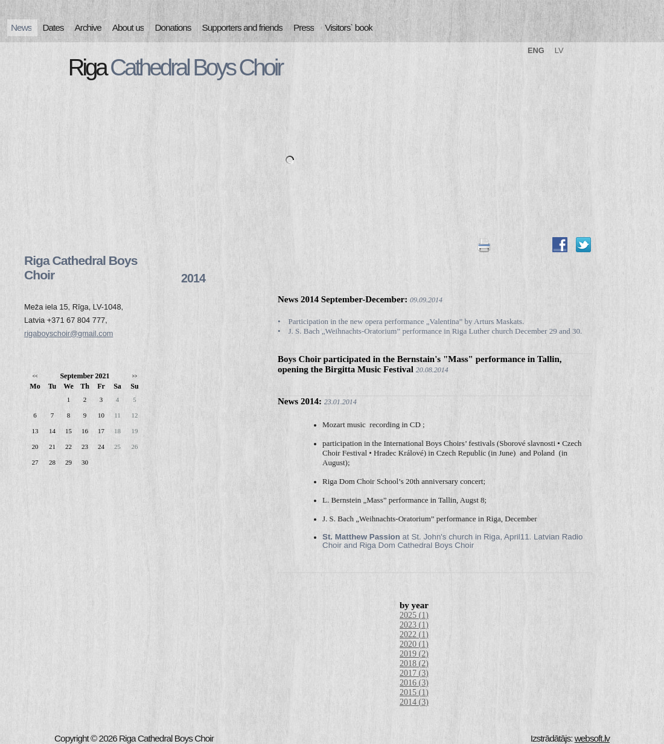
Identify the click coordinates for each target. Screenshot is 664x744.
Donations (173, 27)
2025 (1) (414, 615)
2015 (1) (414, 692)
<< (34, 376)
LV (559, 50)
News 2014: (300, 401)
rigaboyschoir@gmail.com (68, 333)
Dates (52, 27)
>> (134, 376)
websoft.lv (592, 738)
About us (128, 27)
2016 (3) (414, 682)
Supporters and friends (242, 27)
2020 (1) (414, 644)
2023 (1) (414, 624)
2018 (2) (414, 663)
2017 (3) (414, 673)
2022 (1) (414, 634)
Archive (88, 27)
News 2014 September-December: (342, 299)
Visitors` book (348, 27)
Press (303, 27)
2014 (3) (414, 702)
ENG (536, 50)
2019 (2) (414, 653)
